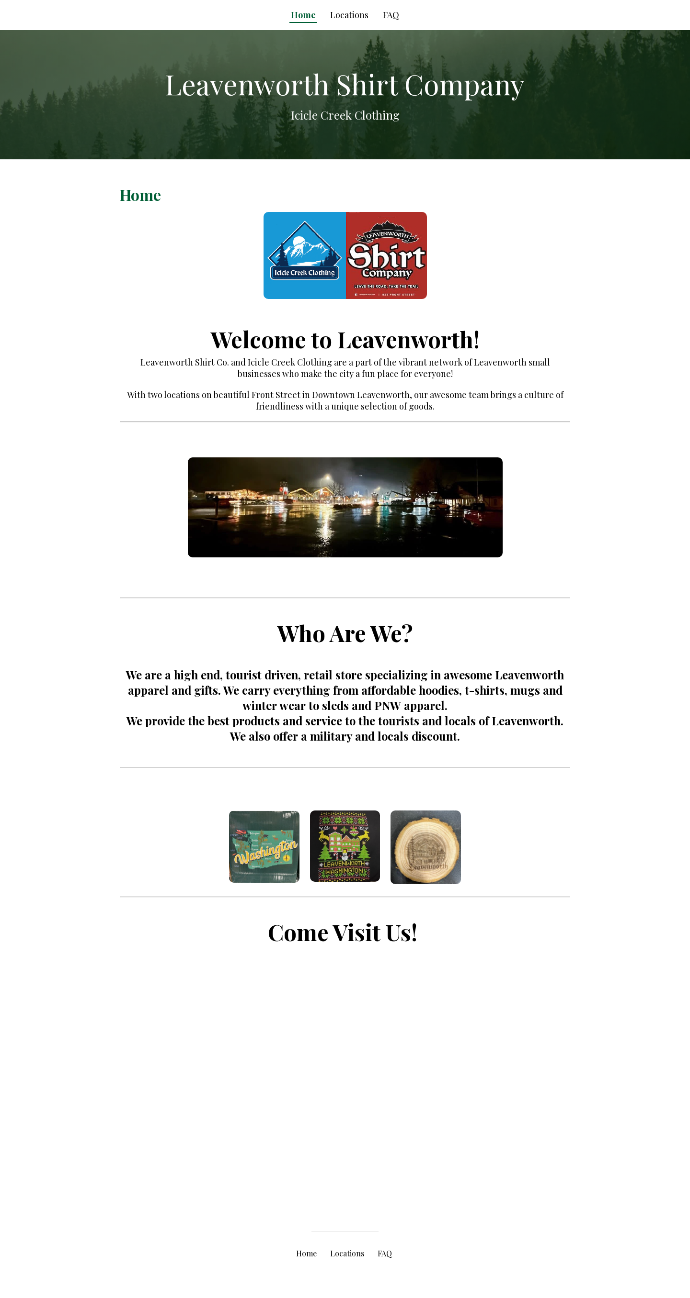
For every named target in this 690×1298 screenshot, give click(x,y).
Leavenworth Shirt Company (345, 83)
